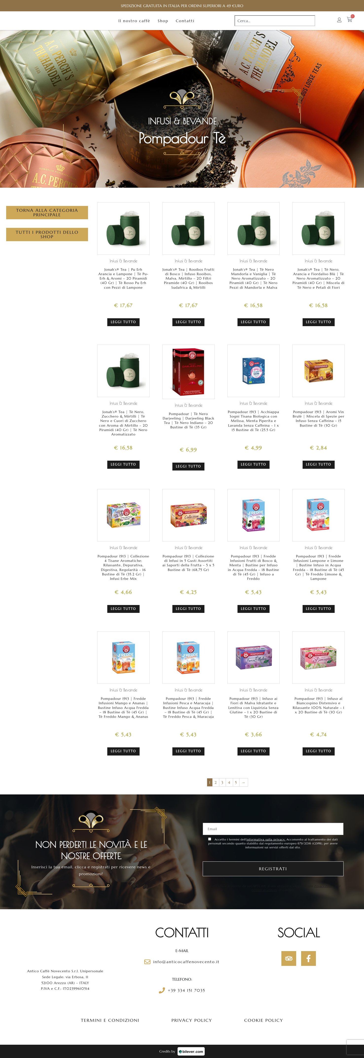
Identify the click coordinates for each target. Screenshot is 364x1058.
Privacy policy (191, 1020)
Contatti (185, 25)
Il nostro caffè (134, 25)
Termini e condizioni (110, 1020)
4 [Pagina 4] (229, 782)
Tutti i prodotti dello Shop (47, 244)
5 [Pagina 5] (236, 782)
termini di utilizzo (264, 890)
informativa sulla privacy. (265, 839)
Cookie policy (263, 1020)
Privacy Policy (323, 886)
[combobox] (275, 25)
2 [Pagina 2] (216, 782)
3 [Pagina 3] (222, 782)
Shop (163, 25)
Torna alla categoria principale (47, 222)
